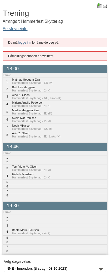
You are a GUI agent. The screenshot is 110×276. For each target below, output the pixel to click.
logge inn (24, 42)
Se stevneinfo (15, 28)
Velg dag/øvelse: (17, 261)
